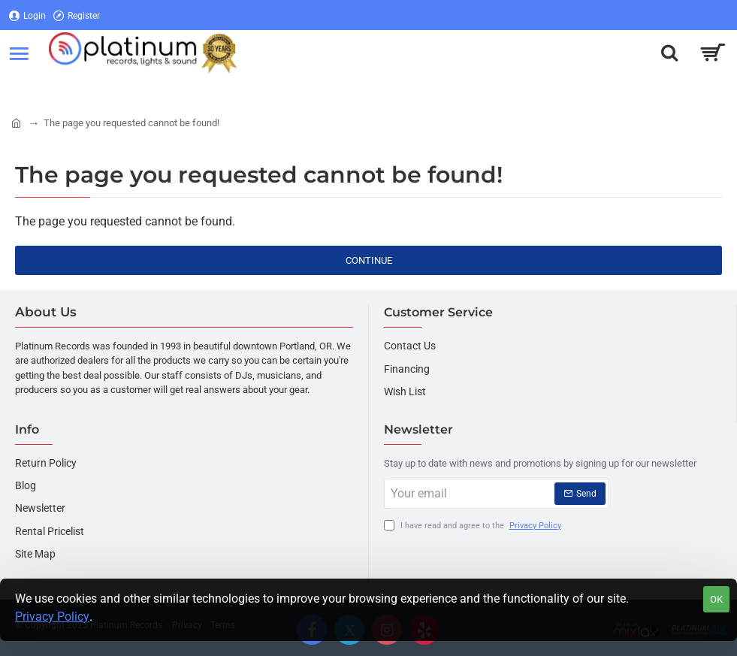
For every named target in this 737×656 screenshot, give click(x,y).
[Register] (77, 15)
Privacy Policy (52, 616)
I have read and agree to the (474, 526)
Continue (369, 260)
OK (716, 599)
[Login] (27, 15)
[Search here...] (669, 52)
